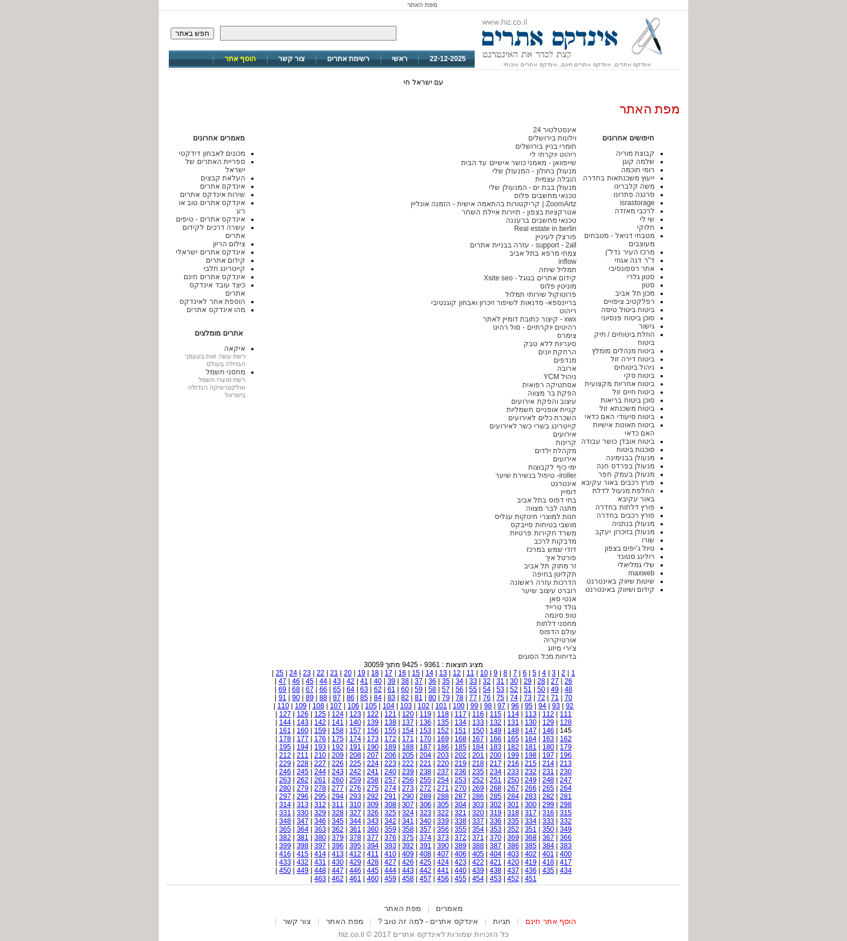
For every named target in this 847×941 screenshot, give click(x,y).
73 (527, 698)
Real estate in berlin (545, 229)
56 (459, 689)
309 (373, 805)
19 (361, 673)
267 (513, 788)
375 (408, 837)
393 (390, 846)
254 (443, 780)
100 (459, 706)
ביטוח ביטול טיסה (628, 310)
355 (460, 829)
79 (445, 698)
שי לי (647, 219)
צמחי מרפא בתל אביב (542, 253)
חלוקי (646, 227)
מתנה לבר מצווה (551, 508)
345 (338, 821)
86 (350, 698)
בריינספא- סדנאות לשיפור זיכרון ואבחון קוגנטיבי (503, 303)
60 (405, 689)
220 (443, 763)
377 (373, 837)
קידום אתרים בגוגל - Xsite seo (529, 278)
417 (566, 862)
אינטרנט (563, 484)
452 (513, 879)
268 (496, 788)
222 (408, 763)
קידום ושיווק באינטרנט (620, 589)
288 (443, 796)
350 (548, 829)
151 (460, 730)
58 (432, 689)
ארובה (566, 368)
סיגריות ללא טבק (549, 344)
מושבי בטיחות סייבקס (543, 525)
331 (285, 813)
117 (460, 714)
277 (338, 788)
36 (432, 681)
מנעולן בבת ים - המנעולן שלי (532, 187)
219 (460, 763)
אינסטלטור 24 (554, 130)
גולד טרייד (560, 607)
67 (310, 689)
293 (355, 796)
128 (566, 722)
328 (338, 813)
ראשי (400, 59)
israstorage (637, 203)
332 (566, 821)
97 (501, 706)
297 (285, 796)
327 (355, 813)
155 (390, 730)
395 (355, 846)
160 (302, 730)
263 (285, 780)
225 (355, 763)
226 (338, 763)
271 (443, 788)
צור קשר (291, 59)
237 (443, 772)
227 (320, 763)
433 (285, 862)
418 (548, 862)
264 (566, 788)
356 (443, 829)
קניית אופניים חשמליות (541, 410)
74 (514, 698)
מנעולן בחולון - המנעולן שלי (534, 171)
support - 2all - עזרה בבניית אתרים (523, 245)
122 (373, 714)
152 (443, 730)
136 (425, 722)
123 (355, 714)
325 (390, 813)
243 (338, 772)
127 (285, 714)
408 (425, 854)
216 (513, 763)
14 (429, 673)
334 (530, 821)
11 (470, 673)
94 (542, 706)
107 (336, 706)
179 (566, 747)
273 (408, 788)
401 (548, 854)
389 (460, 846)
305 (443, 805)
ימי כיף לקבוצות (552, 467)
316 (548, 813)
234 (496, 772)
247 (566, 780)
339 (443, 821)
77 (473, 698)
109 (300, 706)
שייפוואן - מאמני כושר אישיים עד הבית (518, 163)
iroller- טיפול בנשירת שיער (535, 475)
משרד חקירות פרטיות (543, 533)
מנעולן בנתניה (633, 524)
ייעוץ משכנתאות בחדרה (619, 178)
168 (460, 739)
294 (338, 796)
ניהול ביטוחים (634, 367)
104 (388, 706)
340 (425, 821)
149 (496, 730)
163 (548, 739)
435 (548, 870)
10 (484, 673)
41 (364, 681)
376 (390, 837)
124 (338, 714)
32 (487, 681)
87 (337, 698)
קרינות (566, 442)
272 (425, 788)
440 (460, 870)
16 (402, 673)
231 (548, 772)
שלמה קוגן (638, 162)
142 (320, 722)
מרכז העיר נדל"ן (630, 252)
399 (285, 846)
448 (320, 870)
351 (530, 829)
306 (425, 805)
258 (373, 780)
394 (373, 846)
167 (478, 739)
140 (355, 722)
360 (373, 829)
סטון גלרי (641, 277)
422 (478, 862)
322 (443, 813)
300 (530, 805)
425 (425, 862)
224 (373, 763)
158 (338, 730)
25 (280, 673)
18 (375, 673)
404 (496, 854)
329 (320, 813)
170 (425, 739)
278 (320, 788)
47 (282, 681)
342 (390, 821)
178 (285, 739)
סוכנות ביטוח (635, 450)
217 (496, 763)
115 (496, 714)
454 (478, 879)
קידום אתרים (225, 260)
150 (478, 730)
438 (496, 870)
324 (408, 813)
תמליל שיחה (557, 270)
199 (513, 755)
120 (408, 714)
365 (285, 829)
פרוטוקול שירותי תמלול (540, 294)
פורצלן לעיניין (555, 237)
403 (513, 854)
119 (425, 714)
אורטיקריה (559, 640)
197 (548, 755)
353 (496, 829)
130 (530, 722)
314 (285, 805)
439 (478, 870)
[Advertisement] (423, 897)
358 (408, 829)
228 (302, 763)
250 (513, 780)
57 (445, 689)
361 (355, 829)
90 (296, 698)
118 (443, 714)
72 (541, 698)
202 (460, 755)
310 (355, 805)
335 (513, 821)
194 (302, 747)
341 (408, 821)
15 (415, 673)
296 (302, 796)
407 (443, 854)
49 (555, 689)
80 (432, 698)
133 (478, 722)
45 (310, 681)
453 (496, 879)
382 (285, 837)
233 (513, 772)
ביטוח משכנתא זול (627, 408)
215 (530, 763)
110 (283, 706)
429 (355, 862)
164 (530, 739)
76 (487, 698)
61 (391, 689)
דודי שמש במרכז (551, 549)
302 (496, 805)
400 (566, 854)
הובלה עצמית (555, 179)
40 (378, 681)
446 (355, 870)
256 (408, 780)
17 (388, 673)
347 (302, 821)
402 (530, 854)
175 (338, 739)
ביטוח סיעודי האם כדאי (620, 417)
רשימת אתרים (348, 59)
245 (302, 772)
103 (406, 706)
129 (548, 722)
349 (566, 829)
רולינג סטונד (636, 556)
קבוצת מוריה (635, 153)
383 (566, 846)
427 (390, 862)
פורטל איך (560, 558)
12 (457, 673)
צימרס (566, 335)
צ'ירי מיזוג (562, 648)
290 (408, 796)
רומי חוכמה (638, 170)
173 (373, 739)
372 (460, 837)
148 (513, 730)
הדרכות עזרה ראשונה (543, 582)
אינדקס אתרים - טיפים (210, 219)
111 (566, 714)
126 (302, 714)
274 (390, 788)
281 (566, 796)
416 (285, 854)
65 (337, 689)
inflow (567, 261)
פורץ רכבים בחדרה (625, 515)
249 (530, 780)
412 (355, 854)
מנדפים (564, 360)
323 (425, 813)
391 (425, 846)
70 (568, 698)
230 (566, 772)
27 (555, 681)
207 (373, 755)
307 (408, 805)
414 (320, 854)
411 (373, 854)
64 (350, 689)
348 (285, 821)
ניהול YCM (559, 377)
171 (408, 739)
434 (566, 870)
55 (473, 689)
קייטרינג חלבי (224, 268)
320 (478, 813)
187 (425, 747)
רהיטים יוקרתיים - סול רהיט (534, 327)
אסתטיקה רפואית (549, 385)
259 (355, 780)
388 (478, 846)
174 (355, 739)
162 (566, 739)
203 (443, 755)
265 (548, 788)
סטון (648, 285)
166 (496, 739)
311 (338, 805)
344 (355, 821)
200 (496, 755)
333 (548, 821)
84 (378, 698)
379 (338, 837)
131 (513, 722)
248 (548, 780)
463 (320, 879)
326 (373, 813)
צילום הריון (229, 244)
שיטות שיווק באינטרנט (620, 581)
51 (527, 689)
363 (320, 829)
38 (405, 681)
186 (443, 747)
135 (443, 722)
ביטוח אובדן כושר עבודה (618, 441)
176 (320, 739)
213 (566, 763)
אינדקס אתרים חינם (214, 277)
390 (443, 846)
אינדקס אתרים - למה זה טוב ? (428, 921)
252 (478, 780)
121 (390, 714)
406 (460, 854)
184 (478, 747)
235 (478, 772)
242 (355, 772)
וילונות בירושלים (552, 138)
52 (514, 689)
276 (355, 788)
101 (441, 706)
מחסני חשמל (225, 372)
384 (548, 846)
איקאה (234, 348)
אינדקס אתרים (222, 186)
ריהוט (567, 311)
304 (460, 805)
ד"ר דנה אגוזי (635, 260)
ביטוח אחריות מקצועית (620, 384)
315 (566, 813)
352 (513, 829)
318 (513, 813)
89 (310, 698)
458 (408, 879)
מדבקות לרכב (555, 541)
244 (320, 772)
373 (443, 837)
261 (320, 780)
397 (320, 846)
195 (285, 747)
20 (347, 673)
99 (474, 706)
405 (478, 854)
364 (302, 829)
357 (425, 829)
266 (530, 788)
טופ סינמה (560, 615)
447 (338, 870)
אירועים (564, 434)
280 (285, 788)
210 (320, 755)
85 (364, 698)
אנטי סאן (562, 599)
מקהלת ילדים (555, 451)
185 (460, 747)
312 (320, 805)
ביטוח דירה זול (633, 359)
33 (473, 681)
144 (285, 722)
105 (371, 706)
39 (391, 681)
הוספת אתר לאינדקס (212, 301)
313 (302, 805)
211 (302, 755)
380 (320, 837)
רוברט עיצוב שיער (548, 591)
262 (302, 780)
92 (569, 706)
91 (282, 698)
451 (530, 879)
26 (568, 681)
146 (548, 730)
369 (513, 837)
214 (548, 763)
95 (528, 706)
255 (425, 780)
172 (390, 739)
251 (496, 780)
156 (373, 730)
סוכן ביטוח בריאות (628, 400)
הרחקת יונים (557, 352)
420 (513, 862)
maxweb (641, 573)
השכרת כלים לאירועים (542, 418)
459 (390, 879)
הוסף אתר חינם (550, 921)
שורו (648, 540)
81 (418, 698)
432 (302, 862)
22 (320, 673)
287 (460, 796)
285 (496, 796)
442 (425, 870)
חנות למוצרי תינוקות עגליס (535, 517)
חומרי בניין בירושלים (545, 146)
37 (418, 681)
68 (296, 689)
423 (460, 862)
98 (488, 706)
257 (390, 780)
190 (373, 747)
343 (373, 821)
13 (443, 673)
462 (338, 879)
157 (355, 730)
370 (496, 837)
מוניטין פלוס (558, 286)
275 (373, 788)
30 (514, 681)
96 (515, 706)
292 (373, 796)
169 (443, 739)
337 (478, 821)
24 (293, 673)
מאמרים (449, 908)
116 (478, 714)
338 (460, 821)
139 (373, 722)
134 (460, 722)
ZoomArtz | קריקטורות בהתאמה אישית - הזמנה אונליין (493, 204)
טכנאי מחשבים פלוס (545, 196)
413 (338, 854)
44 (323, 681)
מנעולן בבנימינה (630, 458)
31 (500, 681)
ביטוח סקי (639, 375)
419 (530, 862)
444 (390, 870)
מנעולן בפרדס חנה (625, 466)
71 (555, 698)
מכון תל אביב (635, 293)
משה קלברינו (634, 186)
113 (530, 714)
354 (478, 829)
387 (496, 846)
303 (478, 805)
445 (373, 870)
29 (527, 681)
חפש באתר (192, 33)
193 (320, 747)
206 (390, 755)
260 (338, 780)
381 (302, 837)
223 (390, 763)
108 (318, 706)
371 (478, 837)
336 (496, 821)
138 (390, 722)
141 (338, 722)
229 (285, 763)
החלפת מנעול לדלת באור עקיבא (623, 495)
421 (496, 862)
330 (302, 813)
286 (478, 796)
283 (530, 796)
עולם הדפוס (557, 632)
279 (302, 788)
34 (459, 681)
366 (566, 837)
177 (302, 739)
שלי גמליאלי (636, 565)
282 (548, 796)
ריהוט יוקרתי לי (553, 154)
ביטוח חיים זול (633, 392)
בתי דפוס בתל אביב (546, 500)
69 (282, 689)
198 (530, 755)
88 (323, 698)
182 (513, 747)
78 (459, 698)
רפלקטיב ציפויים (629, 301)
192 (338, 747)
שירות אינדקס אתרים (212, 194)
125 (320, 714)
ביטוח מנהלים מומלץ (623, 351)
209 (338, 755)
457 (425, 879)
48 (568, 689)
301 (513, 805)
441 (443, 870)
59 (418, 689)
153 (425, 730)
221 (425, 763)
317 (530, 813)
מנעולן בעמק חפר (626, 474)
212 (285, 755)
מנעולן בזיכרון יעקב (625, 532)
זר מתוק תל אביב (550, 566)
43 (337, 681)
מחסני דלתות (556, 623)
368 (530, 837)
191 (355, 747)
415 (302, 854)
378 (355, 837)
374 (425, 837)
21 (334, 673)
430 (338, 862)
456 (443, 879)
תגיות (502, 921)
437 (513, 870)
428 (373, 862)
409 (408, 854)
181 (530, 747)
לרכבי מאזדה (635, 211)
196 (566, 755)
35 (445, 681)
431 (320, 862)
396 (338, 846)
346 (320, 821)
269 (478, 788)
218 (478, 763)
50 (541, 689)
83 (391, 698)
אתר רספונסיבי (632, 268)
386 (513, 846)
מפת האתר (403, 908)
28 (541, 681)
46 (296, 681)
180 (548, 747)
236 (460, 772)
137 (408, 722)
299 (548, 805)
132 (496, 722)
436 (530, 870)
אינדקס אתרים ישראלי (210, 252)
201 (478, 755)
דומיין (568, 492)
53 (500, 689)
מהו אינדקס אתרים (215, 310)
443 (408, 870)
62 (378, 689)
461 (355, 879)
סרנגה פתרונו (634, 194)
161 (285, 730)
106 (353, 706)
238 (425, 772)
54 (487, 689)
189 (390, 747)
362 (338, 829)
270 (460, 788)
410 (390, 854)
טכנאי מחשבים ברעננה (541, 220)
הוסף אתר (240, 59)
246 (285, 772)
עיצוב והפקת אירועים (543, 401)
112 (548, 714)
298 (566, 805)
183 (496, 747)
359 (390, 829)
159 (320, 730)
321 (460, 813)
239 (408, 772)
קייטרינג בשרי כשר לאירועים (532, 426)
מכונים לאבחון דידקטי (212, 153)
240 (390, 772)
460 (373, 879)
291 (390, 796)
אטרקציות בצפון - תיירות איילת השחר (519, 212)
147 (530, 730)
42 (350, 681)
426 (408, 862)
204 (425, 755)
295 (320, 796)
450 (285, 870)
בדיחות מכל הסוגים (547, 656)
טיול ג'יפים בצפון (630, 548)
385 (530, 846)
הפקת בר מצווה (552, 393)
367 (548, 837)
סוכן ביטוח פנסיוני (628, 318)
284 (513, 796)
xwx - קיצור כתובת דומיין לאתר (529, 319)
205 (408, 755)
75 (500, 698)
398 (302, 846)
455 (460, 879)
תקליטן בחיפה (554, 574)
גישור (647, 326)
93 (555, 706)
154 (408, 730)
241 (373, 772)
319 (496, 813)
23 (307, 673)
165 (513, 739)
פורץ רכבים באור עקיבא (618, 482)
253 (460, 780)
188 (408, 747)
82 (405, 698)
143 (302, 722)
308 (390, 805)
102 (423, 706)
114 (513, 714)
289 (425, 796)
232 (530, 772)
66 (323, 689)
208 (355, 755)
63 (364, 689)
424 (443, 862)
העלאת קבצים (223, 178)
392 (408, 846)
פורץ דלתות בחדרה (625, 507)
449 (302, 870)
